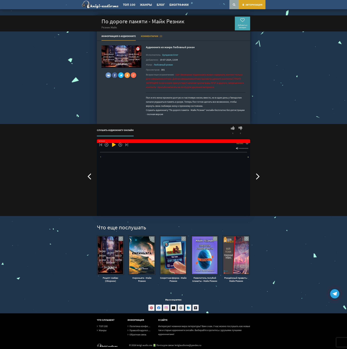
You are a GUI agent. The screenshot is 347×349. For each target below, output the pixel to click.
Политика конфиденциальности (147, 326)
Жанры (146, 4)
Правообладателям (140, 330)
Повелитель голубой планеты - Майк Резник (204, 279)
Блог (161, 4)
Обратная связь (138, 334)
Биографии (179, 4)
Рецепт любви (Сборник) (110, 279)
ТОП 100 (129, 4)
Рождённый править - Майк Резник (236, 279)
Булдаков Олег (170, 54)
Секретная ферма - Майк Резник (173, 279)
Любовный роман (184, 47)
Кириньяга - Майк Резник (141, 279)
